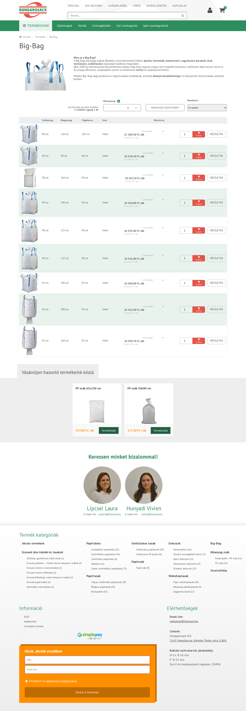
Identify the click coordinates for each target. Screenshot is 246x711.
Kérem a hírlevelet (87, 692)
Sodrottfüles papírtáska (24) (105, 554)
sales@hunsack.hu (151, 514)
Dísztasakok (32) (99, 591)
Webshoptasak (178, 576)
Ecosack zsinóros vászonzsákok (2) (44, 567)
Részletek (216, 134)
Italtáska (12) (97, 563)
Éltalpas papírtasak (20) (103, 586)
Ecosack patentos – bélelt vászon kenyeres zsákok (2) (54, 563)
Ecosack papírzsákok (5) (39, 582)
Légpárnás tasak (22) (183, 591)
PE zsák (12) (221, 563)
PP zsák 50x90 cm (139, 388)
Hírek (137, 5)
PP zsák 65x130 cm (88, 388)
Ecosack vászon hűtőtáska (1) (41, 572)
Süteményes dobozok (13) (186, 563)
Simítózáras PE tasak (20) (149, 554)
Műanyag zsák (219, 552)
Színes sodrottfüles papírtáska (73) (109, 568)
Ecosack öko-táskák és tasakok (42, 552)
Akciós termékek (33, 543)
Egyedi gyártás (156, 5)
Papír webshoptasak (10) (186, 582)
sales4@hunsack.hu (109, 514)
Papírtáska (93, 543)
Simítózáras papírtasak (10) (150, 549)
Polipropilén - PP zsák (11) (228, 558)
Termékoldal (109, 430)
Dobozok (175, 543)
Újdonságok (64, 26)
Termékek (40, 36)
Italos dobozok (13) (183, 559)
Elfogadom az (53, 681)
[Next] (65, 73)
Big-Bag (215, 543)
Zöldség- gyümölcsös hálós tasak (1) (45, 558)
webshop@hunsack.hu (184, 621)
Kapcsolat (180, 5)
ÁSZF (26, 616)
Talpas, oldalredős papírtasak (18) (108, 582)
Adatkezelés (30, 621)
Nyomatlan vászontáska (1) (40, 586)
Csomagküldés (101, 26)
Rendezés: (192, 100)
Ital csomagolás (126, 26)
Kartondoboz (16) (182, 549)
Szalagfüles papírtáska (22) (105, 549)
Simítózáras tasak (143, 543)
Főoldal (73, 5)
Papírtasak (93, 576)
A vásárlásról (117, 5)
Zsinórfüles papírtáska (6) (104, 559)
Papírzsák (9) (142, 567)
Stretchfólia (218, 570)
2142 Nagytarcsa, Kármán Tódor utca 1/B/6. (198, 640)
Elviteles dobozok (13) (184, 568)
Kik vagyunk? (94, 5)
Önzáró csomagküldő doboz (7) (189, 554)
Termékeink (36, 26)
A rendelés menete (34, 626)
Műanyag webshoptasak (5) (187, 586)
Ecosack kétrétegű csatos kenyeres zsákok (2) (50, 577)
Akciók (82, 26)
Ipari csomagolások (155, 26)
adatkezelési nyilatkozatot (61, 681)
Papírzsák (138, 562)
